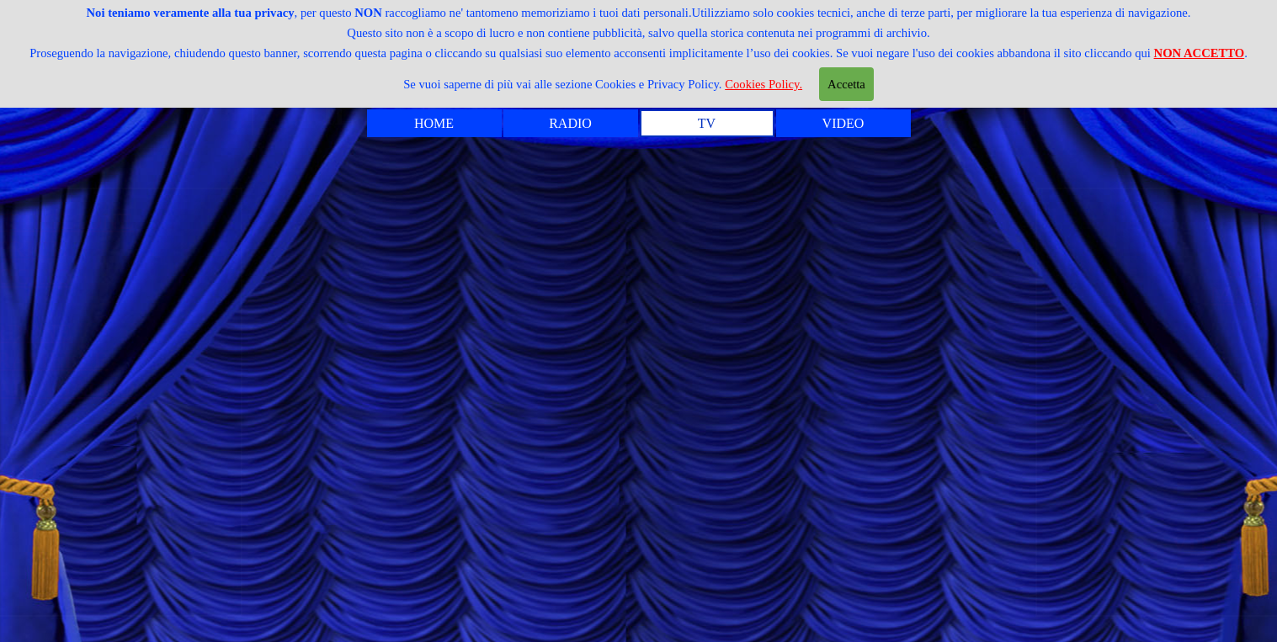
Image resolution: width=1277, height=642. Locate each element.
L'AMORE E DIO (937, 516)
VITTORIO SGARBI (922, 572)
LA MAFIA (308, 526)
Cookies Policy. (763, 84)
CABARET (306, 304)
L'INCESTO (313, 582)
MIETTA (980, 322)
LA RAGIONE (953, 461)
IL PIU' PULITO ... (345, 471)
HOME (434, 123)
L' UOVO (978, 211)
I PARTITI (304, 443)
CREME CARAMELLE (369, 360)
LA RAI (987, 488)
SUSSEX (982, 377)
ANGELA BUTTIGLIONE (382, 221)
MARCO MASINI (937, 266)
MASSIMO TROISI (928, 294)
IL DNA (290, 415)
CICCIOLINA (955, 405)
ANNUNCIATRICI (344, 249)
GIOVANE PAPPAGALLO (382, 388)
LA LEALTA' (317, 499)
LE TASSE (304, 554)
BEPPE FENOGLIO (351, 276)
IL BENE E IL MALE (919, 433)
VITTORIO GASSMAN (909, 544)
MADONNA (965, 239)
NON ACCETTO (1199, 53)
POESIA (983, 350)
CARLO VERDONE (351, 332)
